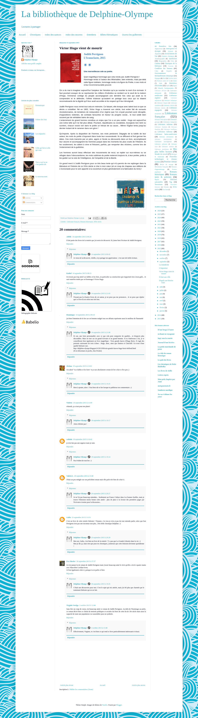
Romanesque (40, 105)
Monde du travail (161, 154)
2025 (159, 214)
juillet (162, 290)
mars (161, 304)
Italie (167, 85)
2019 (159, 235)
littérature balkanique (170, 100)
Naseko (105, 705)
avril (161, 301)
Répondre (69, 244)
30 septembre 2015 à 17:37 (85, 561)
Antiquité (170, 51)
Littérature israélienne (170, 129)
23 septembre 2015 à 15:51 (81, 517)
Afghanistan (159, 49)
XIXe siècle (97, 222)
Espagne (157, 78)
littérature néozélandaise (163, 139)
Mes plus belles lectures (166, 150)
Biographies (162, 61)
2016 (159, 245)
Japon (175, 85)
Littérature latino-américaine (166, 134)
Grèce (175, 81)
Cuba (156, 71)
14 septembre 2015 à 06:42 (100, 254)
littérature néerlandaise (166, 137)
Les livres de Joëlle (165, 371)
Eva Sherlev (71, 561)
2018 (159, 238)
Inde (160, 83)
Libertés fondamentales (166, 88)
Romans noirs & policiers (166, 175)
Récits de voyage (166, 164)
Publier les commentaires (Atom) (81, 689)
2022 (159, 224)
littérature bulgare (162, 103)
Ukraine (166, 187)
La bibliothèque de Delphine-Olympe (87, 14)
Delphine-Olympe (80, 254)
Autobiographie (160, 58)
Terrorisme (158, 184)
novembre (163, 255)
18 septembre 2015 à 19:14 (100, 457)
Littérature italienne (165, 132)
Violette (69, 403)
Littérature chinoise (169, 105)
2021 (159, 228)
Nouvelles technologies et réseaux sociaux (166, 159)
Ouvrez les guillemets (132, 35)
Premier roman (170, 161)
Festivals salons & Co (163, 81)
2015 (159, 248)
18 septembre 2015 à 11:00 (82, 403)
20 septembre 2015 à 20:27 (100, 494)
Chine (172, 61)
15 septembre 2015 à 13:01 (82, 366)
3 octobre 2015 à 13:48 (99, 628)
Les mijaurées (40, 134)
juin (161, 294)
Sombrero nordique (165, 390)
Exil (164, 78)
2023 (159, 221)
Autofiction (173, 59)
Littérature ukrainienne (162, 149)
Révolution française (161, 167)
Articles (27, 198)
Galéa (68, 517)
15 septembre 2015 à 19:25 (100, 384)
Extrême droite (172, 78)
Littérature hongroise (170, 122)
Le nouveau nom (41, 177)
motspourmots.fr (164, 386)
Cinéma (157, 63)
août (161, 287)
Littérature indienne (165, 124)
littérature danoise (160, 108)
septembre (163, 262)
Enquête (169, 71)
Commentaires (29, 202)
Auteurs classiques (168, 56)
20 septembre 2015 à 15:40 (83, 476)
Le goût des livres (164, 360)
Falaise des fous (41, 120)
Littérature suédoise (168, 146)
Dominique (70, 315)
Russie (157, 179)
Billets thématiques (109, 35)
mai (161, 297)
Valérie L (69, 476)
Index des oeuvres (74, 35)
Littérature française (73, 222)
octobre (162, 258)
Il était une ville (164, 277)
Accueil (22, 35)
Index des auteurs (53, 35)
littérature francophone (161, 119)
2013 (159, 319)
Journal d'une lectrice (166, 342)
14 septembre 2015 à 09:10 (85, 315)
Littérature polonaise (161, 144)
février (162, 307)
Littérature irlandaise (161, 127)
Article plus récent (66, 685)
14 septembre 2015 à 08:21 (82, 273)
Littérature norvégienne (163, 141)
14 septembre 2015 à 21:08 (100, 332)
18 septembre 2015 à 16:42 (82, 439)
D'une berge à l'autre (166, 330)
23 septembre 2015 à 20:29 (100, 537)
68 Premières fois (163, 46)
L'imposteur (163, 268)
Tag (170, 182)
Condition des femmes (163, 68)
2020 (159, 231)
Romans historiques (87, 222)
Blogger (119, 705)
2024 (159, 218)
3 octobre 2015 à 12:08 (87, 605)
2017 (159, 242)
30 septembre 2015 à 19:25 (100, 584)
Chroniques (35, 35)
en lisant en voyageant (166, 334)
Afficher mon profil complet (31, 64)
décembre (163, 251)
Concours (171, 66)
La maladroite (164, 265)
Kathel (69, 273)
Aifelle (68, 237)
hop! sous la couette (165, 338)
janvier (162, 311)
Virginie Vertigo (72, 605)
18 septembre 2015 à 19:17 (100, 420)
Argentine (158, 53)
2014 (159, 315)
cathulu (69, 439)
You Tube (165, 189)
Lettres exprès (163, 375)
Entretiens (91, 35)
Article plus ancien (138, 685)
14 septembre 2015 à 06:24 (81, 237)
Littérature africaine (160, 90)
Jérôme (69, 366)
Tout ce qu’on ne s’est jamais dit (41, 163)
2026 (159, 211)
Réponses (72, 249)
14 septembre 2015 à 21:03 (100, 293)
